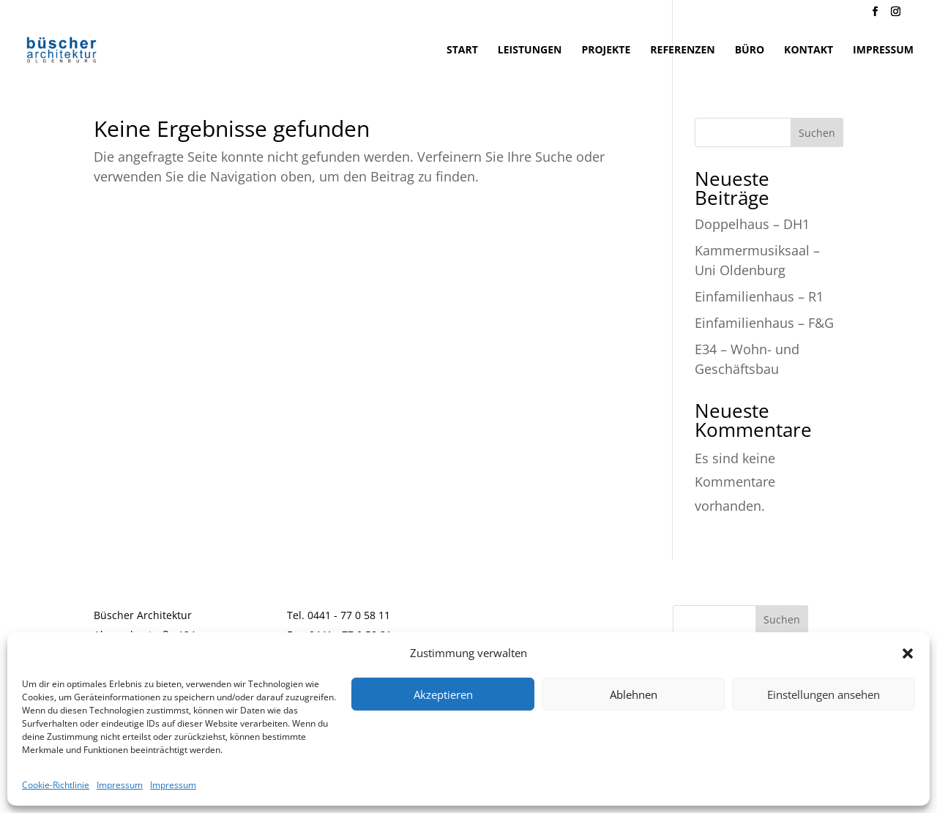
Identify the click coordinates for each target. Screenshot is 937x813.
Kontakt (808, 50)
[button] (907, 653)
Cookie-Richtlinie (55, 785)
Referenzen (682, 50)
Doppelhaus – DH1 (752, 224)
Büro (749, 50)
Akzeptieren (443, 694)
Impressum (120, 785)
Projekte (605, 50)
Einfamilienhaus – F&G (764, 322)
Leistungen (530, 50)
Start (462, 50)
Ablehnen (633, 694)
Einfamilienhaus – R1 (759, 296)
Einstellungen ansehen (823, 694)
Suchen (817, 133)
